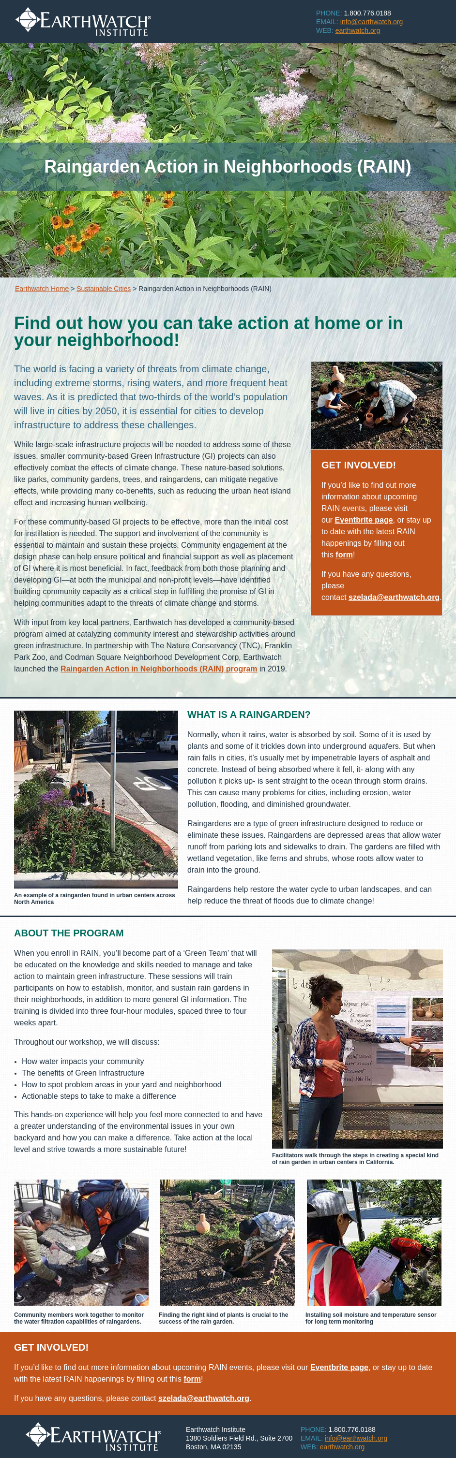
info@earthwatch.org (356, 1438)
